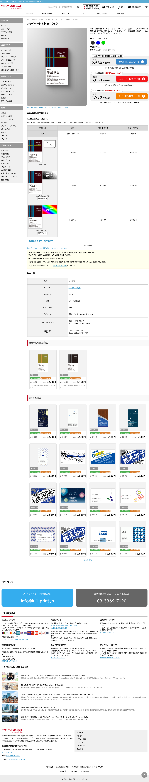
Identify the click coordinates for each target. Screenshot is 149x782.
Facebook (84, 762)
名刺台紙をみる (47, 248)
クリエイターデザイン (8, 57)
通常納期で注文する (131, 61)
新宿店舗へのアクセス (108, 623)
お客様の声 (81, 737)
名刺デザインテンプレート (48, 19)
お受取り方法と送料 (60, 265)
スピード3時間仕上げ (131, 96)
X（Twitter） (72, 762)
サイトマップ (98, 758)
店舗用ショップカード (8, 63)
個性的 (3, 98)
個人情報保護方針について (110, 649)
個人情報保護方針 (62, 758)
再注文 (83, 14)
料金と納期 (5, 154)
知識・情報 (120, 14)
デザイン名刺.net (32, 19)
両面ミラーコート (7, 132)
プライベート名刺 (64, 19)
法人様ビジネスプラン (9, 176)
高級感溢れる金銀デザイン (10, 70)
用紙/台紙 (5, 163)
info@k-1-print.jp (92, 8)
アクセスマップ (7, 743)
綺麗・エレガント (7, 94)
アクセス (79, 727)
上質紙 (3, 113)
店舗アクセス (5, 160)
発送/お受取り (102, 14)
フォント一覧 (5, 167)
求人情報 (80, 740)
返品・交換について (58, 649)
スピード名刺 (28, 14)
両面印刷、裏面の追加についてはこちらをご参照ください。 (48, 107)
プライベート (5, 53)
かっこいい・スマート (8, 88)
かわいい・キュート (7, 91)
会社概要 (80, 724)
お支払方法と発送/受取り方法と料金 (15, 630)
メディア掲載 (81, 730)
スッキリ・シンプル (7, 85)
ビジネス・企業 (6, 50)
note (62, 762)
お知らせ (80, 733)
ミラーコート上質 (7, 119)
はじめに (4, 25)
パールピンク (5, 129)
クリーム (4, 122)
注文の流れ (5, 150)
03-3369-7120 (111, 592)
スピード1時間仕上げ (132, 79)
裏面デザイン (42, 198)
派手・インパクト (6, 101)
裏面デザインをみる (34, 248)
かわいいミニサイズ (8, 60)
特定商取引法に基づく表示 (81, 758)
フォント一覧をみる (60, 248)
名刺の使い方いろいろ (9, 173)
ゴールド (4, 135)
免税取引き (5, 180)
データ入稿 (65, 14)
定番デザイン (6, 81)
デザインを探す (47, 14)
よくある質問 (6, 170)
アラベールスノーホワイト (10, 126)
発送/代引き (5, 157)
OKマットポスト (7, 116)
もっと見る (88, 560)
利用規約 (49, 758)
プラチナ (4, 139)
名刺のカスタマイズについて (41, 241)
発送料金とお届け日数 (59, 619)
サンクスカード (6, 66)
